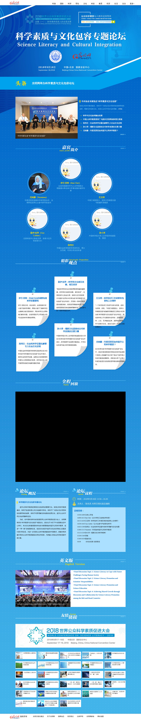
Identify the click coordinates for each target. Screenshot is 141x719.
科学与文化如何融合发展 (92, 115)
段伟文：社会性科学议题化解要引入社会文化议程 (102, 123)
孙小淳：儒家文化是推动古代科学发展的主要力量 (102, 127)
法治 (124, 4)
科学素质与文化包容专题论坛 (30, 502)
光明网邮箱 (90, 716)
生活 (116, 4)
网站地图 (100, 716)
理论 (77, 4)
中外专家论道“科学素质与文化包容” (32, 136)
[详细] (120, 109)
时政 (54, 4)
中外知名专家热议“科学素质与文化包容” (99, 101)
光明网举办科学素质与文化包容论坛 (53, 83)
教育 (100, 4)
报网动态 (61, 716)
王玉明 (102, 197)
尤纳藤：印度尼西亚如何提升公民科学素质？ (100, 130)
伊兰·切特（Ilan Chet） (71, 183)
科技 (93, 4)
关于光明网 (51, 716)
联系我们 (71, 716)
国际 (62, 4)
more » (123, 134)
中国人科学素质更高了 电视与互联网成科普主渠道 (102, 119)
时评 (69, 4)
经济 (108, 4)
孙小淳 (102, 233)
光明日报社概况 (38, 716)
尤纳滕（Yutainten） (39, 197)
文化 (85, 4)
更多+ (132, 4)
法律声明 (80, 716)
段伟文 (71, 245)
